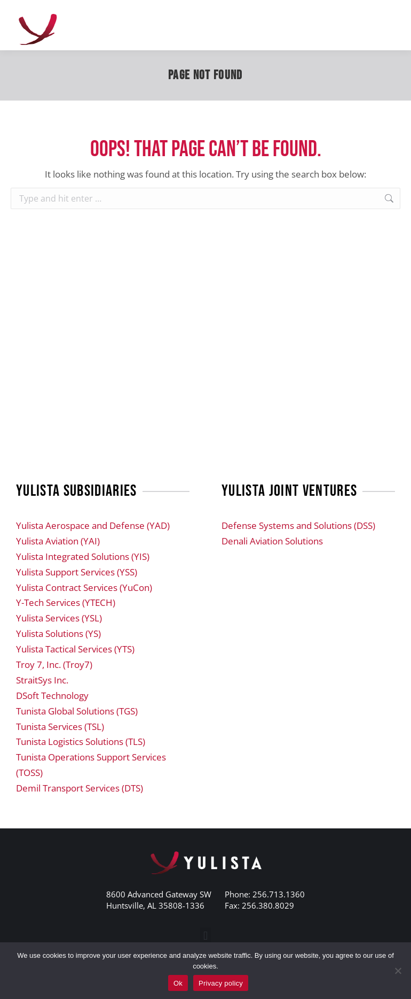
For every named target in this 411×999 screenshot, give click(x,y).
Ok (178, 983)
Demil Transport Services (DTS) (79, 788)
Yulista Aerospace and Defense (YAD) (93, 525)
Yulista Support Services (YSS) (76, 572)
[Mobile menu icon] (389, 25)
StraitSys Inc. (42, 680)
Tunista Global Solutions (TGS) (77, 711)
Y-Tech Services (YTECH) (65, 602)
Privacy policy (221, 983)
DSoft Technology (52, 695)
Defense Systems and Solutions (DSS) (298, 525)
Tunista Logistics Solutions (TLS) (80, 741)
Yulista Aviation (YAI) (58, 541)
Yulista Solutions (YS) (58, 633)
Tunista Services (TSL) (60, 726)
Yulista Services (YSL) (59, 618)
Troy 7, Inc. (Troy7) (54, 664)
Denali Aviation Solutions (272, 541)
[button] (205, 936)
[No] (397, 970)
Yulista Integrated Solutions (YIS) (82, 556)
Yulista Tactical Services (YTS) (75, 649)
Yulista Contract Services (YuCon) (84, 587)
